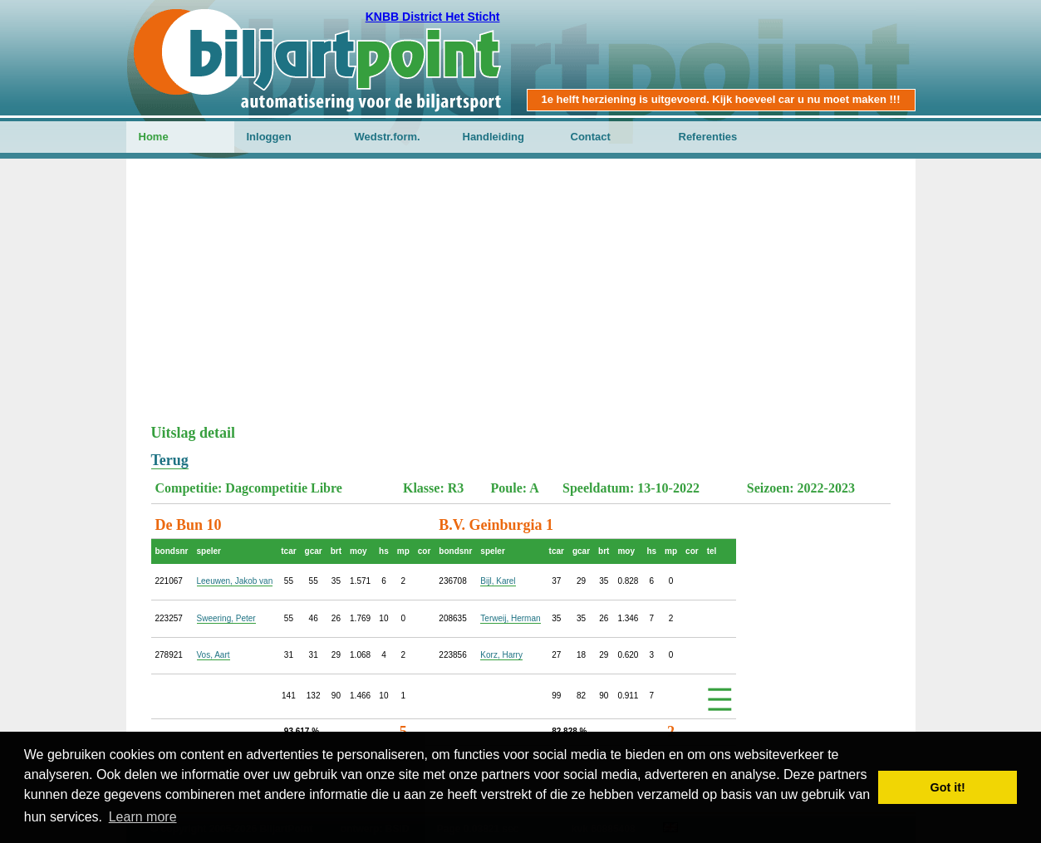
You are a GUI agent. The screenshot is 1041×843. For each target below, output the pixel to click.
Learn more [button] (143, 817)
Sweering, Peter (226, 618)
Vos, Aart (213, 654)
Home (154, 136)
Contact (591, 136)
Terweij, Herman (510, 618)
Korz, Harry (501, 654)
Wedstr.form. (387, 136)
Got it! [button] (948, 787)
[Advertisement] (521, 300)
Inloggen (269, 136)
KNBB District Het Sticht (433, 16)
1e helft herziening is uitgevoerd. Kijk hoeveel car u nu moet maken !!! (721, 99)
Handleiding (493, 136)
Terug (170, 460)
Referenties (708, 136)
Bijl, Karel (497, 581)
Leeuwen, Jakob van (235, 581)
